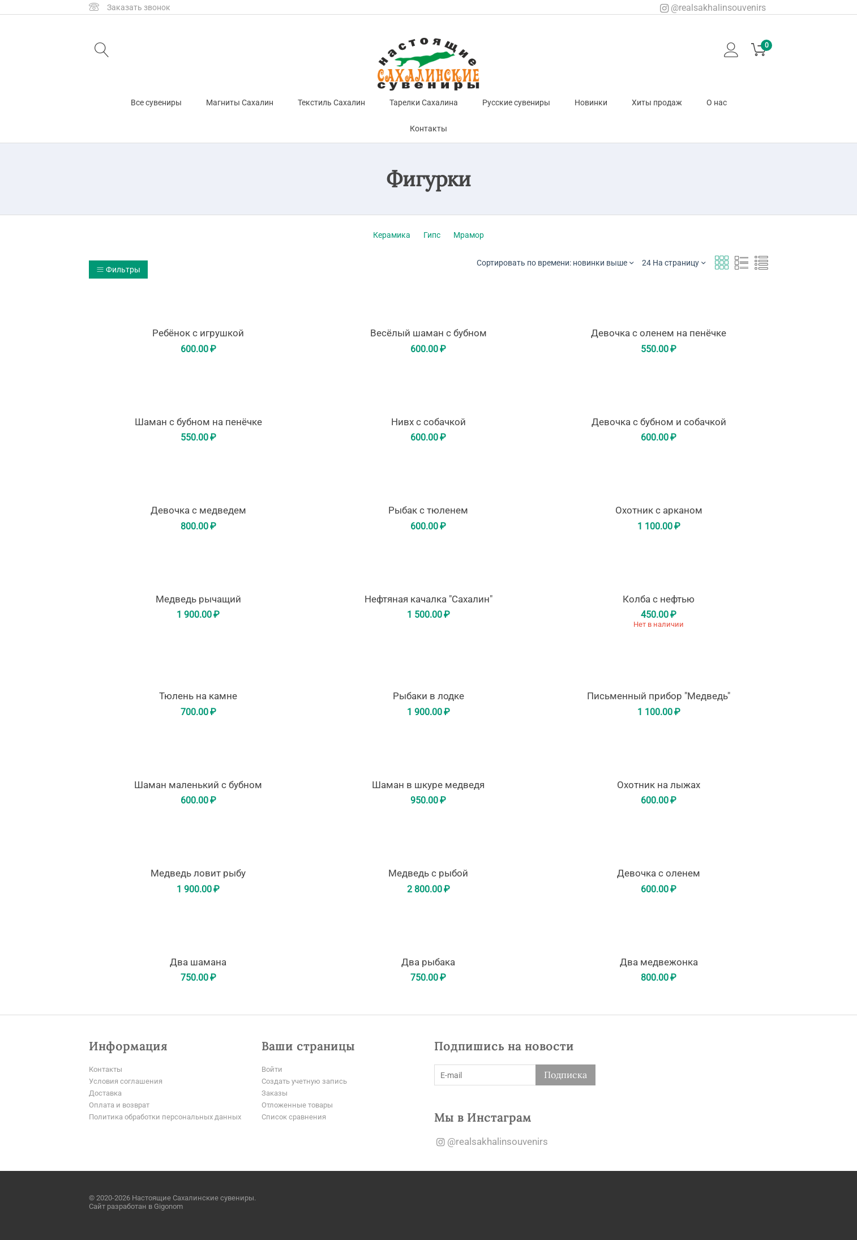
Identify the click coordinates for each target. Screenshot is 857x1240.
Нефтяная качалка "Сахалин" (428, 599)
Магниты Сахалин (239, 102)
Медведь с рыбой (428, 873)
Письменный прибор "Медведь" (658, 696)
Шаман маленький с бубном (198, 784)
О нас (716, 102)
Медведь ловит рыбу (198, 873)
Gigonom (168, 1205)
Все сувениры (156, 102)
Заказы (276, 1092)
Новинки (591, 102)
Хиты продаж (657, 102)
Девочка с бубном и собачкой (659, 421)
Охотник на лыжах (658, 784)
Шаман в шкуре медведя (428, 784)
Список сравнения (296, 1116)
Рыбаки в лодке (428, 696)
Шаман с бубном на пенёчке (198, 421)
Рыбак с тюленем (428, 510)
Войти (273, 1069)
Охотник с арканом (658, 510)
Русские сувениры (516, 102)
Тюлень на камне (198, 696)
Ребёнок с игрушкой (198, 333)
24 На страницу (673, 262)
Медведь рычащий (198, 599)
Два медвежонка (659, 962)
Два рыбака (428, 962)
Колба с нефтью (659, 599)
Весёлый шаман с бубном (428, 333)
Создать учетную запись (307, 1080)
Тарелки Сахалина (423, 102)
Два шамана (198, 962)
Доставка (107, 1092)
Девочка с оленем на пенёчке (658, 333)
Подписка (565, 1074)
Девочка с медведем (198, 510)
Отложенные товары (300, 1104)
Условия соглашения (128, 1080)
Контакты (428, 128)
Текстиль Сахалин (331, 102)
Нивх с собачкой (428, 421)
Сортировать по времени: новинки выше (555, 262)
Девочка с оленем (658, 873)
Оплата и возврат (122, 1104)
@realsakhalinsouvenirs (713, 7)
